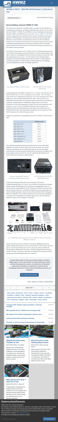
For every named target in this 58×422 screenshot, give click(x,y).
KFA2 (22, 295)
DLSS (26, 293)
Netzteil (34, 297)
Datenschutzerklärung (22, 412)
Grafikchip (48, 293)
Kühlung (27, 295)
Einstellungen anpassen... (8, 419)
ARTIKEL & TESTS (13, 9)
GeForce (42, 293)
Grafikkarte (10, 295)
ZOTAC (44, 299)
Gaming (36, 293)
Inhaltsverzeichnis (14, 18)
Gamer (30, 293)
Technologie (33, 299)
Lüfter (47, 295)
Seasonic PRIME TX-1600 (41, 34)
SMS (26, 299)
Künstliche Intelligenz (37, 295)
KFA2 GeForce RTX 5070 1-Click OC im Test (16, 381)
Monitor (25, 297)
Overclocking (47, 297)
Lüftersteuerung (12, 297)
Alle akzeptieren (49, 419)
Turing (39, 299)
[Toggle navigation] (51, 3)
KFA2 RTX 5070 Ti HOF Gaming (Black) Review (39, 341)
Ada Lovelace (11, 293)
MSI (30, 297)
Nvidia (40, 297)
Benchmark (19, 293)
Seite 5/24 (29, 288)
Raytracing (14, 299)
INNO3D (17, 295)
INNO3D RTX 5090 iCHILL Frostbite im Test (15, 341)
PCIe (8, 299)
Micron (19, 297)
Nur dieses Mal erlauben (29, 275)
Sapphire (21, 299)
